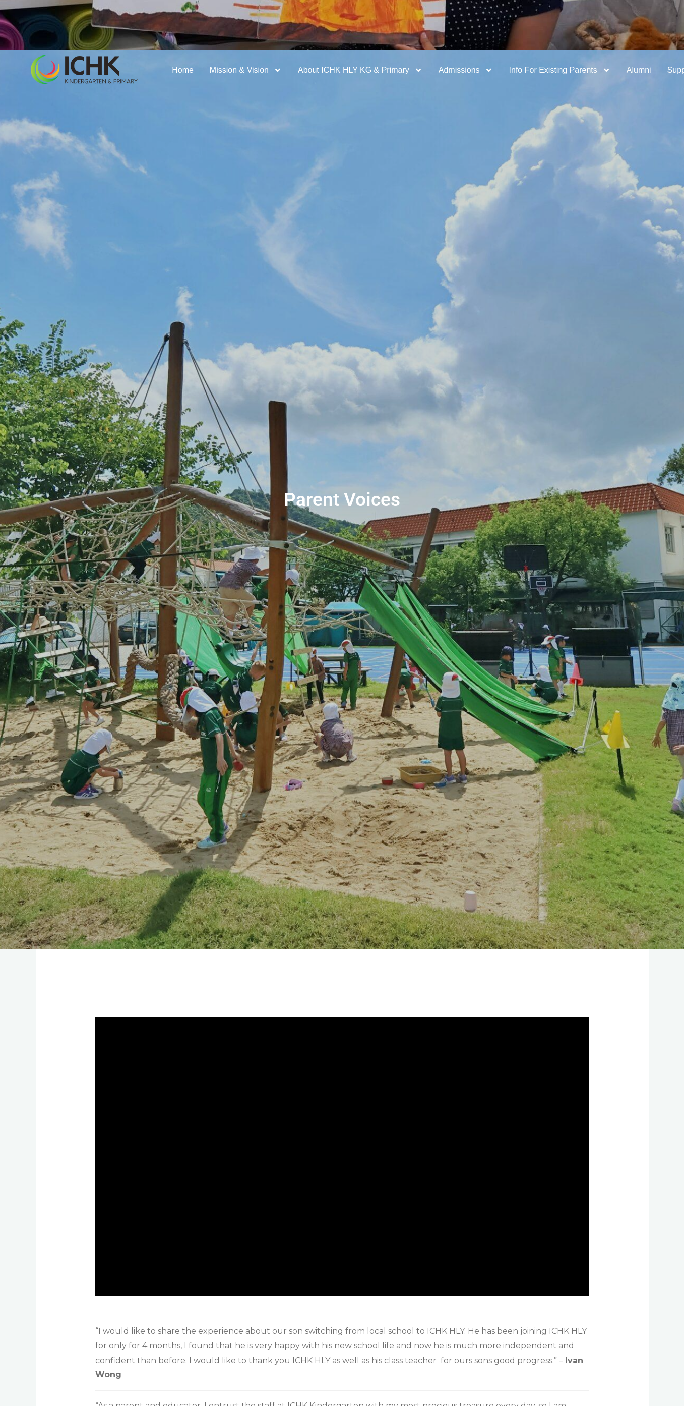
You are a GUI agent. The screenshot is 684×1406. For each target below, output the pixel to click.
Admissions (466, 70)
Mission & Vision (246, 70)
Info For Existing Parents (559, 70)
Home (183, 70)
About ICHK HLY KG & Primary (360, 70)
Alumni (639, 70)
